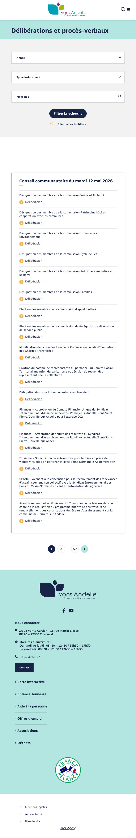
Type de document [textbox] (28, 77)
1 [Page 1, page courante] (52, 549)
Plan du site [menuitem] (32, 821)
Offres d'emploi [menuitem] (29, 718)
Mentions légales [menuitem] (36, 807)
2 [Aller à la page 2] (61, 549)
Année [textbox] (21, 57)
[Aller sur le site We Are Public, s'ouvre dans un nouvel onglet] (68, 828)
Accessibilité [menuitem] (33, 814)
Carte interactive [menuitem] (31, 682)
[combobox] (68, 58)
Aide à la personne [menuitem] (32, 706)
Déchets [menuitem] (24, 743)
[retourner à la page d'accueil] (67, 10)
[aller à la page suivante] (84, 549)
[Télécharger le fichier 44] (68, 202)
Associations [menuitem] (27, 731)
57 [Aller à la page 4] (75, 549)
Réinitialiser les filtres (67, 124)
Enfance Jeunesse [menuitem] (31, 694)
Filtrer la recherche (68, 113)
